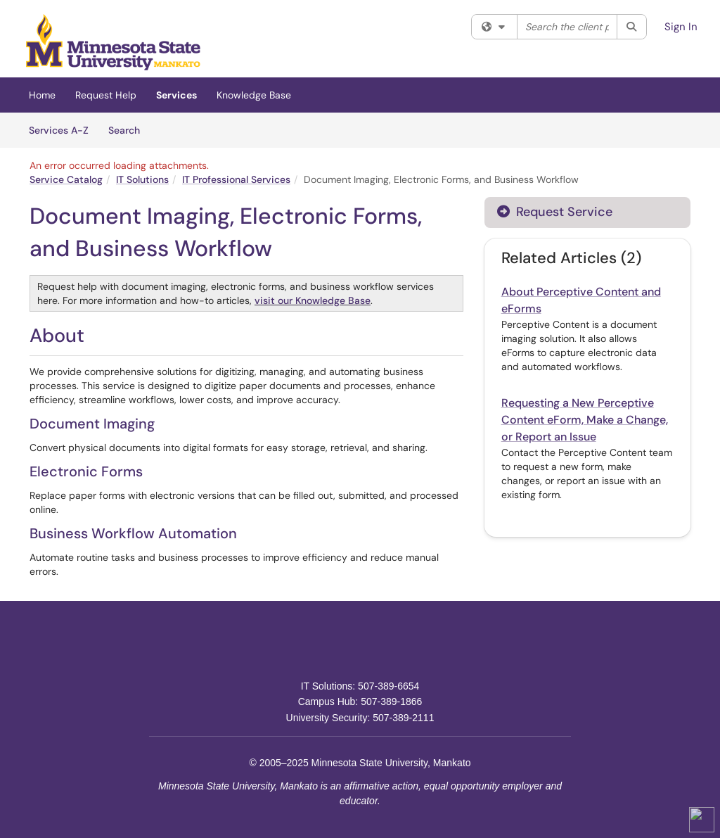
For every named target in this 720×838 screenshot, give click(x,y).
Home (42, 95)
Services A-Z (59, 130)
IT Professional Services (236, 179)
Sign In (681, 27)
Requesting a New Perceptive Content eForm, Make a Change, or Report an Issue (584, 419)
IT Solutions (142, 179)
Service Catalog (66, 179)
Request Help (105, 95)
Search (129, 129)
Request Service (554, 211)
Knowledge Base (254, 95)
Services (176, 95)
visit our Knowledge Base (313, 300)
